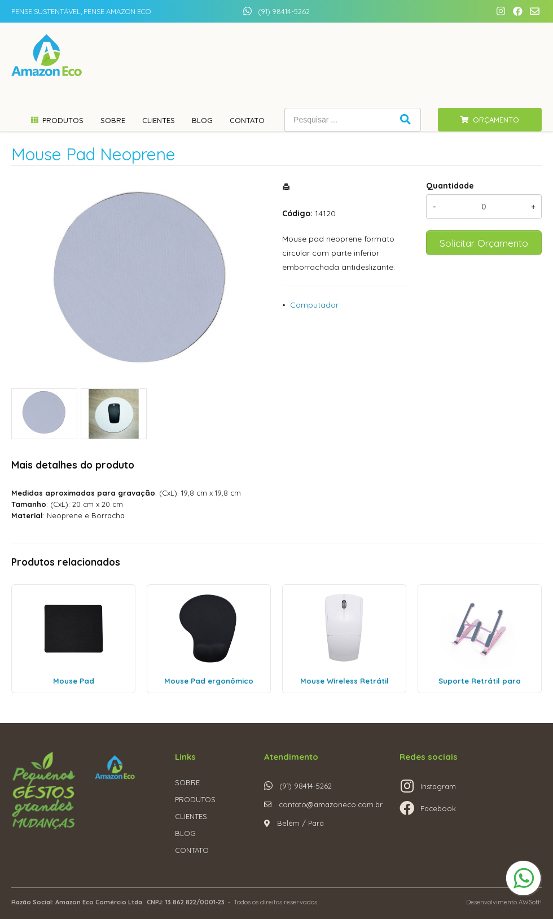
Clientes (158, 120)
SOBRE (187, 782)
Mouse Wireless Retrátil (344, 680)
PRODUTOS (195, 799)
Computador (314, 305)
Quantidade (450, 186)
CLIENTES (191, 816)
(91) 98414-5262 (284, 11)
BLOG (185, 833)
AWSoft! (530, 902)
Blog (202, 120)
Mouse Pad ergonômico (208, 680)
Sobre (112, 120)
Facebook (438, 808)
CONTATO (192, 850)
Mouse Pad (73, 680)
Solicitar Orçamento (484, 243)
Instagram (438, 786)
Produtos (63, 120)
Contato (247, 120)
